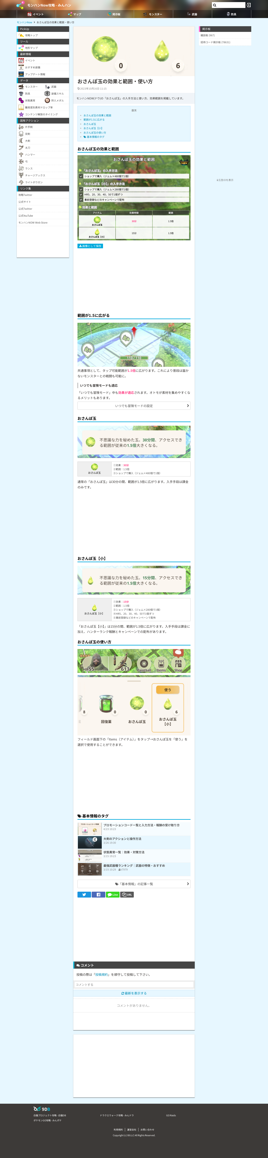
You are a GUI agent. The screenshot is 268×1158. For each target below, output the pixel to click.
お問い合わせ (147, 1129)
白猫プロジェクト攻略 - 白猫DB (50, 1115)
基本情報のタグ (94, 136)
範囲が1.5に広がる (94, 119)
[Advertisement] (134, 278)
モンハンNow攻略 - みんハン (49, 5)
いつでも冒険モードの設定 (134, 405)
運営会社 (131, 1129)
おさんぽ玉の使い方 (95, 132)
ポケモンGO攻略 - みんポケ (48, 1120)
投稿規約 (101, 974)
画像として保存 (90, 246)
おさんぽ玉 (90, 124)
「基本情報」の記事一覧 (134, 884)
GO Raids (171, 1115)
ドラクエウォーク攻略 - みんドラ (117, 1115)
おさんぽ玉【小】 (94, 128)
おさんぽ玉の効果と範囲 (97, 115)
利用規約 (118, 1129)
